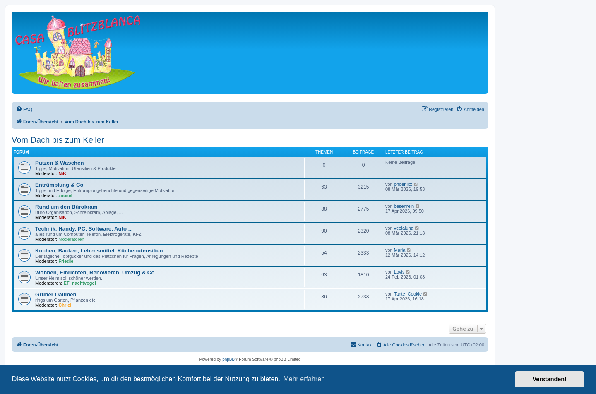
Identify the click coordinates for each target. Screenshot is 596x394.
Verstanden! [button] (550, 379)
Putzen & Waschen (59, 163)
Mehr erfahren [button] (304, 378)
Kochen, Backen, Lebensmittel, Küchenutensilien (99, 250)
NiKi (62, 173)
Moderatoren (71, 239)
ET (67, 283)
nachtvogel (84, 283)
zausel (65, 195)
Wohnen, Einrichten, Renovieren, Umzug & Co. (95, 272)
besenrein (404, 206)
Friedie (65, 261)
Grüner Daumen (56, 294)
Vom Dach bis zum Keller (58, 139)
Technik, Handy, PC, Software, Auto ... (84, 229)
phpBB (228, 359)
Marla (400, 249)
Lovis (399, 271)
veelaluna (403, 228)
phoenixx (403, 184)
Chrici (64, 305)
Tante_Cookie (408, 293)
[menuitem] (24, 109)
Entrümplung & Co (59, 185)
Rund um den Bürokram (66, 207)
